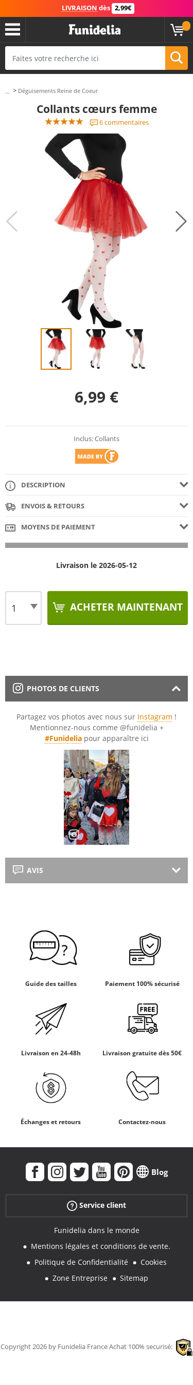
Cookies (154, 1262)
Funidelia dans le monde (96, 1230)
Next (181, 221)
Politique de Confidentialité (81, 1262)
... (7, 91)
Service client (96, 1205)
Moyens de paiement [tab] (50, 527)
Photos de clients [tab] (56, 688)
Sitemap (134, 1278)
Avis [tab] (28, 870)
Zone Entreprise (80, 1278)
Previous (12, 221)
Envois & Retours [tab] (44, 506)
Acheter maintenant (125, 607)
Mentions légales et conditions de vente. (100, 1246)
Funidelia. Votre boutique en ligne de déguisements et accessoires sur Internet (94, 29)
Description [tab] (35, 485)
